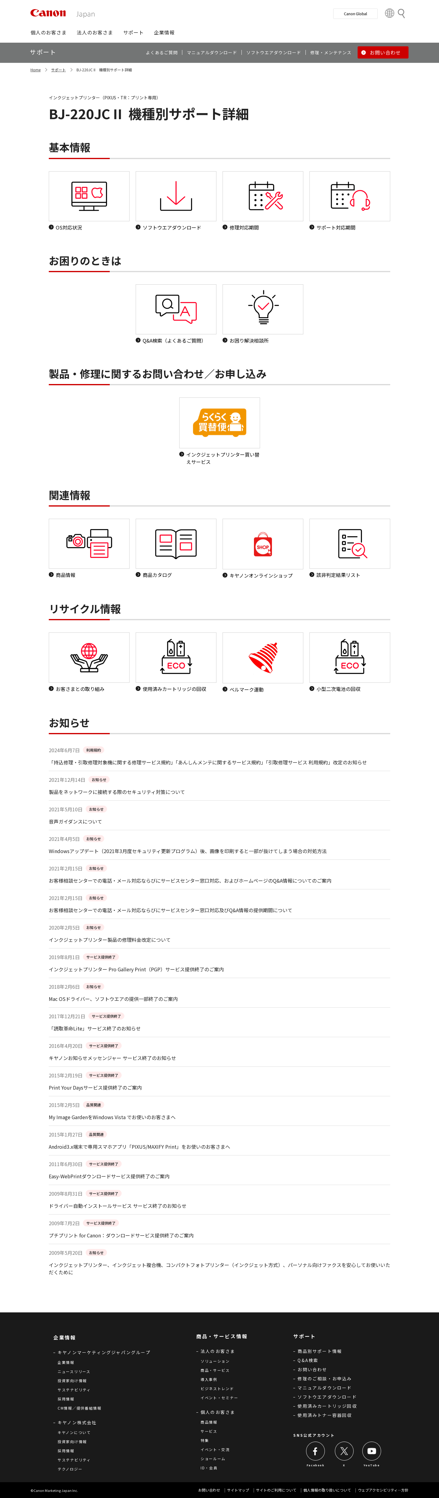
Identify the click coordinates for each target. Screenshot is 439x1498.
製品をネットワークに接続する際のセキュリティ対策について (117, 791)
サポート (58, 69)
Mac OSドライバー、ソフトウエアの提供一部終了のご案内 (113, 998)
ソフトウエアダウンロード (327, 1397)
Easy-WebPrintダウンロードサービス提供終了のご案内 (109, 1176)
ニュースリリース (74, 1371)
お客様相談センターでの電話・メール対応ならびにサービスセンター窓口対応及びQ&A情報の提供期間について (170, 910)
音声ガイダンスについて (75, 821)
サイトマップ (238, 1490)
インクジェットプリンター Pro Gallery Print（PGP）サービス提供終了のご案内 (136, 969)
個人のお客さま (218, 1412)
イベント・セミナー (219, 1397)
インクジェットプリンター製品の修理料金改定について (110, 939)
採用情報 (66, 1398)
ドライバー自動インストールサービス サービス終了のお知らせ (118, 1205)
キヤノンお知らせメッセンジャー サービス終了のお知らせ (112, 1058)
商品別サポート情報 (320, 1351)
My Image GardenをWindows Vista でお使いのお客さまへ (112, 1117)
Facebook (316, 1465)
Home (35, 69)
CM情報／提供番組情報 (80, 1408)
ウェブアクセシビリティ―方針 (383, 1490)
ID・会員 (209, 1467)
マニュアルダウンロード (325, 1388)
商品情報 (209, 1422)
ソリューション (215, 1361)
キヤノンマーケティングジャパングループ (104, 1352)
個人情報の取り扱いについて (327, 1490)
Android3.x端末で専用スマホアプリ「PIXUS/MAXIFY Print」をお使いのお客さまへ (139, 1146)
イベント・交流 (215, 1449)
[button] (48, 32)
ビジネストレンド (217, 1388)
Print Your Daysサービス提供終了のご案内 (95, 1087)
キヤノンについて (74, 1432)
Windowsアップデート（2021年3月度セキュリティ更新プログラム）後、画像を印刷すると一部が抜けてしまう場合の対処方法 (188, 851)
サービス (209, 1431)
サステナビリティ (74, 1389)
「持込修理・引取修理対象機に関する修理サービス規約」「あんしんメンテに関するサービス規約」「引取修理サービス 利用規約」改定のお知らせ (208, 762)
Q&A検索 (308, 1360)
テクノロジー (70, 1468)
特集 (205, 1440)
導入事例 (209, 1379)
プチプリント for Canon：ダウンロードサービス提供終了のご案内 (121, 1235)
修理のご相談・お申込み (325, 1378)
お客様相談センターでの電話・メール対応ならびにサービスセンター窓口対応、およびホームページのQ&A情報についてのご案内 (190, 880)
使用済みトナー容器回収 (325, 1415)
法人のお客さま (218, 1351)
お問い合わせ (312, 1369)
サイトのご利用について (276, 1490)
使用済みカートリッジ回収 (327, 1406)
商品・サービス (215, 1370)
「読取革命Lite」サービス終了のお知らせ (95, 1028)
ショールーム (213, 1458)
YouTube (372, 1465)
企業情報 (66, 1362)
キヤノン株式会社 (77, 1422)
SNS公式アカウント (314, 1435)
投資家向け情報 (72, 1380)
